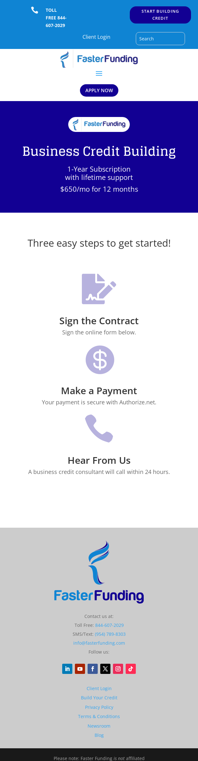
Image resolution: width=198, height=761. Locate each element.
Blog (99, 735)
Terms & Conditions (99, 716)
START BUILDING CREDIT (160, 14)
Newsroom (99, 726)
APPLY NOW (99, 90)
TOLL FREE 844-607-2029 (56, 17)
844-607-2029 (109, 625)
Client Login (96, 36)
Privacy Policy (99, 707)
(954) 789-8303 (110, 634)
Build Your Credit (99, 698)
